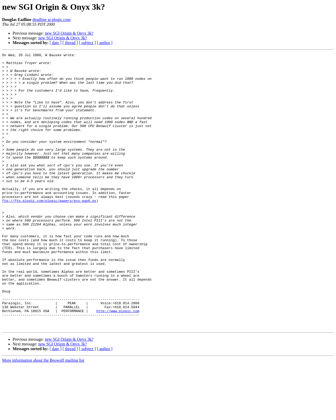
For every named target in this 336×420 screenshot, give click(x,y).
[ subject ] (87, 42)
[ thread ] (70, 42)
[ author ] (105, 42)
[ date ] (55, 42)
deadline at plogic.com (52, 19)
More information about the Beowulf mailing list (43, 415)
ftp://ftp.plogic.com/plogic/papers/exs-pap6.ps (49, 230)
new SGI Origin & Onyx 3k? (69, 33)
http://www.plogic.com (117, 362)
